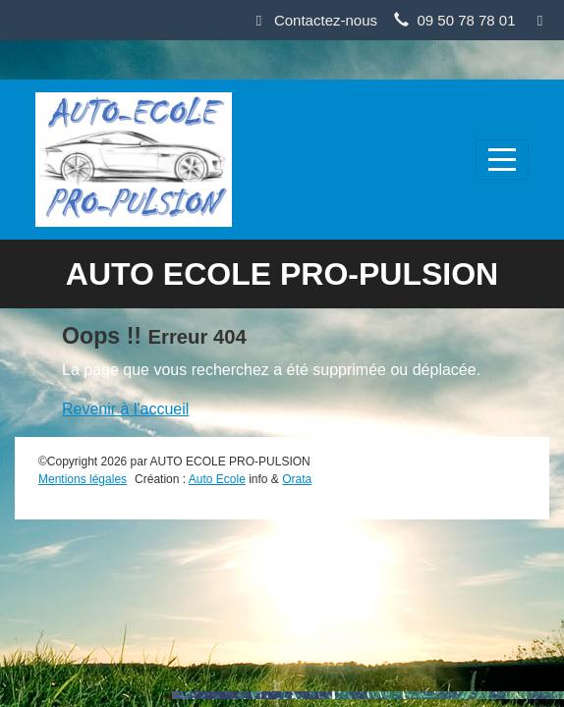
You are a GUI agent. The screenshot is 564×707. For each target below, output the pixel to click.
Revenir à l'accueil (125, 409)
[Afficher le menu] (502, 159)
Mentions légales (82, 479)
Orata (296, 479)
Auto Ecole (217, 479)
